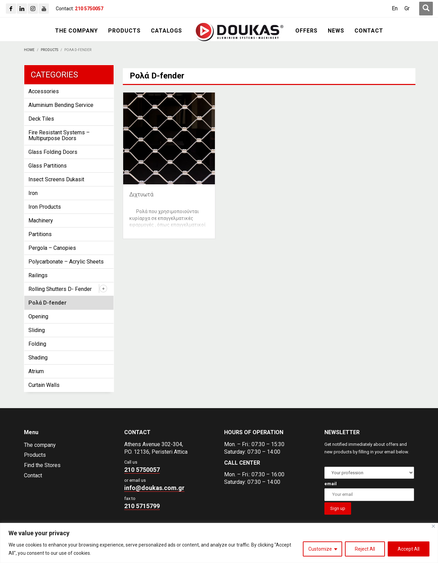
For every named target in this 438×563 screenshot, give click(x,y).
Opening (38, 316)
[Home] (29, 50)
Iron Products (44, 207)
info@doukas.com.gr (154, 487)
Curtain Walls (44, 385)
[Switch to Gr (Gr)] (407, 8)
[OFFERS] (306, 30)
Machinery (40, 220)
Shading (38, 357)
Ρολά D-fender (47, 302)
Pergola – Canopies (52, 248)
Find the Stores (42, 465)
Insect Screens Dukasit (56, 179)
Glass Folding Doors (52, 152)
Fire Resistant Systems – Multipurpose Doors (59, 135)
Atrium (36, 371)
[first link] (426, 8)
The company (40, 445)
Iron (33, 193)
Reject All (365, 549)
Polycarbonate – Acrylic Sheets (66, 261)
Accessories (43, 91)
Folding (37, 344)
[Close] (433, 526)
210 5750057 (142, 469)
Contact (33, 475)
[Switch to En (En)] (394, 8)
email (330, 483)
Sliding (36, 330)
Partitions (40, 234)
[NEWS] (336, 30)
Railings (38, 275)
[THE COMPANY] (76, 30)
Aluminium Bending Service (60, 105)
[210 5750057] (89, 8)
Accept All (409, 549)
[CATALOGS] (166, 30)
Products (35, 455)
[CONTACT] (368, 30)
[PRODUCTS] (124, 30)
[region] (219, 543)
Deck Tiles (41, 118)
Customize (320, 549)
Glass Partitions (47, 165)
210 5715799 (142, 506)
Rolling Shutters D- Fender (60, 289)
